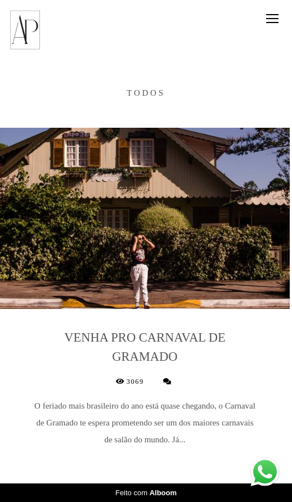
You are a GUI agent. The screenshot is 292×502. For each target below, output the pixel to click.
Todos (146, 93)
